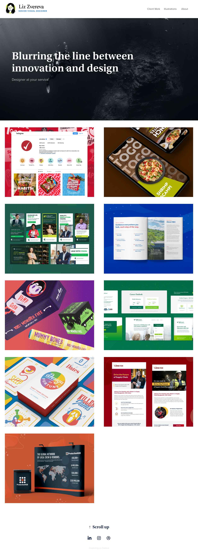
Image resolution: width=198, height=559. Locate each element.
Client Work (153, 9)
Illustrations (170, 9)
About (184, 9)
